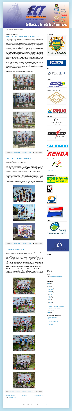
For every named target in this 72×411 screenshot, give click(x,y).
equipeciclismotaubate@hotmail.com (56, 276)
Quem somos (50, 170)
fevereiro (51, 310)
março (50, 302)
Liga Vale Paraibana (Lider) (53, 321)
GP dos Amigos (51, 318)
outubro (50, 291)
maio (50, 299)
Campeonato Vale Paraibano (15, 249)
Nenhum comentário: (28, 152)
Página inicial (24, 395)
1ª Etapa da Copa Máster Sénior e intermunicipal (22, 37)
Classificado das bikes (52, 172)
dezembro (51, 288)
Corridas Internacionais (52, 317)
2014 (49, 283)
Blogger (47, 404)
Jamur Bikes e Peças (52, 320)
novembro (51, 289)
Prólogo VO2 (50, 324)
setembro (51, 292)
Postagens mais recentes (10, 395)
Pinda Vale (50, 322)
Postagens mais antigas (38, 395)
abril (50, 300)
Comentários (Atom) (12, 397)
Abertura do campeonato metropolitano (19, 158)
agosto (50, 294)
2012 (49, 286)
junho (50, 297)
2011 (49, 312)
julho (50, 296)
